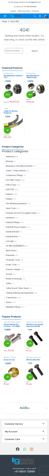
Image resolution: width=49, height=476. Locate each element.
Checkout (35, 11)
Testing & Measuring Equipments (17, 293)
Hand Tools (9, 208)
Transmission (9, 297)
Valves (6, 302)
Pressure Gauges (11, 269)
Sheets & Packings (12, 279)
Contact (13, 11)
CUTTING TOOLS (11, 180)
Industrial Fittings (11, 222)
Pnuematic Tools (11, 260)
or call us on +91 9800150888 (25, 7)
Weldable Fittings (11, 307)
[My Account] (40, 16)
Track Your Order (24, 11)
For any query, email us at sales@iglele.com (24, 2)
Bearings (7, 161)
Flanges (7, 199)
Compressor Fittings (12, 175)
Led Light (8, 241)
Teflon (6, 283)
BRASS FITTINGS (10, 357)
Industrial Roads (10, 232)
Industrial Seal (10, 236)
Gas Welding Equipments (14, 203)
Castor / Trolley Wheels (14, 170)
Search (34, 16)
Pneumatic (8, 255)
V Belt (6, 109)
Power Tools (9, 265)
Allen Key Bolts (9, 322)
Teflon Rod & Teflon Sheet (15, 288)
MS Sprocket (8, 73)
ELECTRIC (8, 189)
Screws (7, 274)
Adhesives (8, 156)
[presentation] (46, 408)
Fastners (7, 194)
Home (4, 21)
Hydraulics (8, 217)
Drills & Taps (9, 185)
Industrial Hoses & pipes (14, 227)
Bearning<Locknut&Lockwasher (17, 166)
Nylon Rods (9, 250)
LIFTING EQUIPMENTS (13, 246)
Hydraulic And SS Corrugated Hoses (19, 213)
